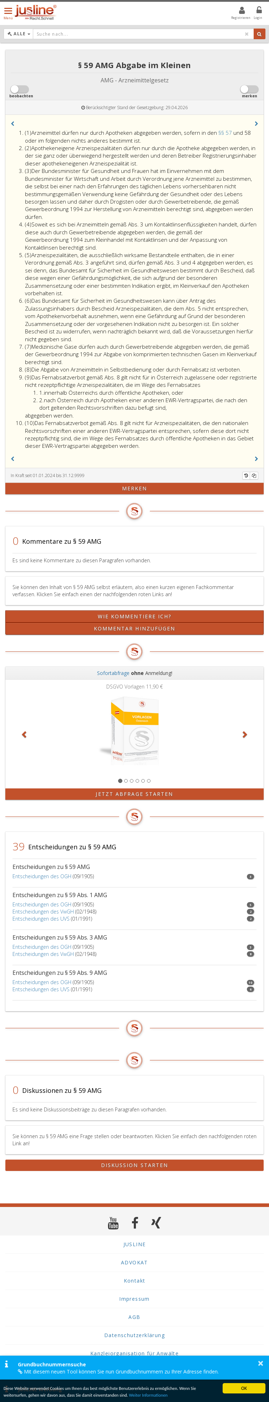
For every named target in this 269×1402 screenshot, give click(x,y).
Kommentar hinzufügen (135, 628)
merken (134, 488)
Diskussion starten (134, 1165)
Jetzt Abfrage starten (134, 793)
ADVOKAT (134, 1262)
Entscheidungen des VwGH (43, 911)
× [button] (261, 1363)
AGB (134, 1317)
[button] (12, 123)
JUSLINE (134, 1244)
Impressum (134, 1298)
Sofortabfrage (113, 673)
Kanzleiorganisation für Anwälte (134, 1353)
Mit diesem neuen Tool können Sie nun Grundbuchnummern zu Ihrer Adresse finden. (118, 1371)
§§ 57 (225, 132)
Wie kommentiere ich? (135, 616)
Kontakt (135, 1280)
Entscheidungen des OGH (41, 876)
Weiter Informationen (163, 1395)
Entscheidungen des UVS (41, 918)
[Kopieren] (254, 476)
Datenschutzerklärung (134, 1335)
